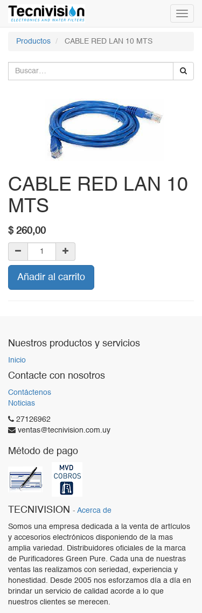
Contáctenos (29, 392)
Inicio (17, 360)
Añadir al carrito (51, 277)
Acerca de (94, 510)
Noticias (21, 403)
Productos (33, 41)
